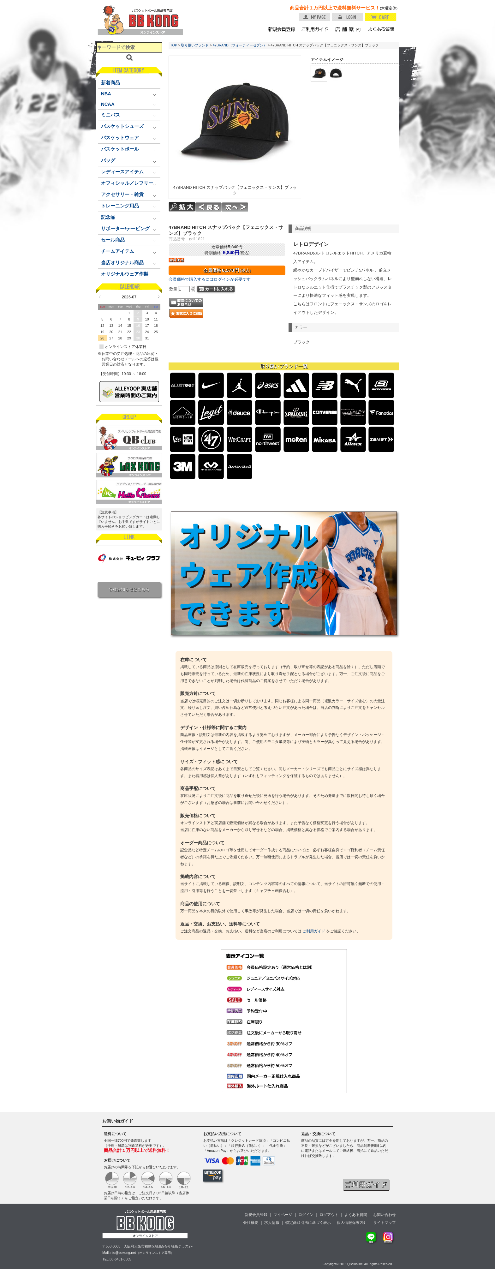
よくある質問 (355, 1214)
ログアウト (328, 1214)
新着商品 (110, 82)
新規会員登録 (256, 1214)
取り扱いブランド (195, 45)
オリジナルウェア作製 (124, 274)
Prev (99, 296)
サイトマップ (384, 1222)
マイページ (282, 1214)
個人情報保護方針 (352, 1222)
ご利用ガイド (313, 931)
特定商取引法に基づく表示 (308, 1222)
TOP (173, 45)
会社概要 (250, 1222)
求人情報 (271, 1222)
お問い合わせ (384, 1214)
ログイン (305, 1214)
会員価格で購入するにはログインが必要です (210, 279)
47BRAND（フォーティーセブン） (240, 45)
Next (158, 296)
